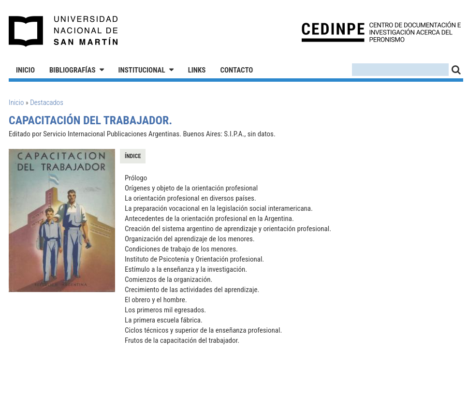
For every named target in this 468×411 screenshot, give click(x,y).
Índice (133, 156)
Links (197, 70)
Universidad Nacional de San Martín (63, 31)
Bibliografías (72, 70)
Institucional (141, 70)
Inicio (25, 70)
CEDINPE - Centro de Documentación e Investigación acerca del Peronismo (381, 31)
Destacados (46, 102)
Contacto (236, 70)
